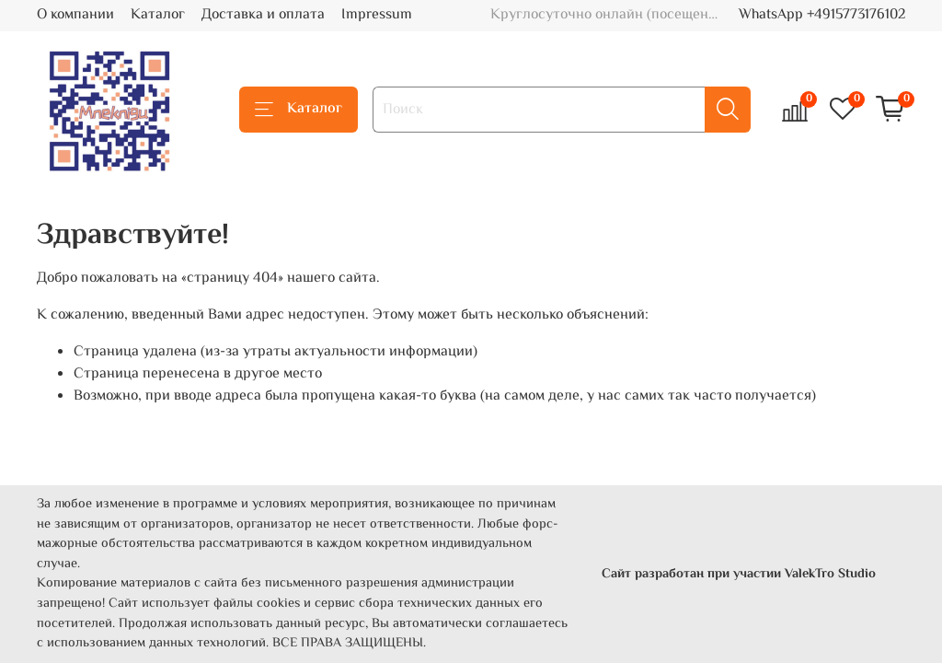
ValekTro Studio (830, 574)
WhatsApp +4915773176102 (822, 15)
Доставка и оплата (263, 15)
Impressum (376, 15)
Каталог (158, 15)
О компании (75, 15)
